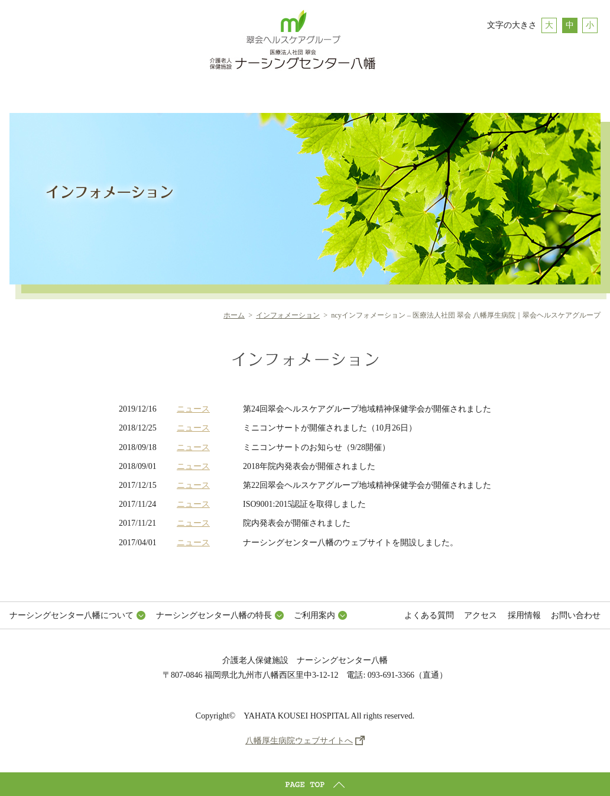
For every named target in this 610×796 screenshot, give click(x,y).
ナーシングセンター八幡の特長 (214, 615)
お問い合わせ (576, 615)
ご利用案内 (314, 615)
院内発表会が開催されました (297, 523)
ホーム (234, 315)
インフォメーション (288, 315)
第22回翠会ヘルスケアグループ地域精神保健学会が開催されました (367, 485)
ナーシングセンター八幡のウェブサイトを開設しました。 (350, 542)
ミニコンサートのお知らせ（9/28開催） (316, 447)
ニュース (193, 409)
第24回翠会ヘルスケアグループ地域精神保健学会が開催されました (367, 409)
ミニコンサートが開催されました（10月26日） (330, 427)
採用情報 (524, 615)
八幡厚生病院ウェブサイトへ (299, 740)
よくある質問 (429, 615)
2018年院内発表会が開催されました (309, 466)
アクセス (480, 615)
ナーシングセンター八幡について (71, 615)
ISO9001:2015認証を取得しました (304, 504)
